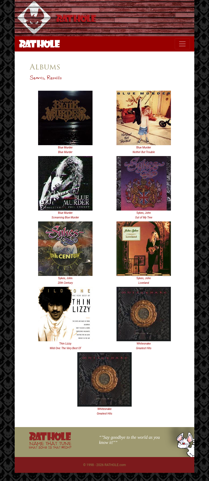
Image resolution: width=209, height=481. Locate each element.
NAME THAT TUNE (50, 445)
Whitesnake (144, 343)
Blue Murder (65, 147)
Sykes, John (144, 212)
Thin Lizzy (65, 343)
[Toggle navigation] (182, 43)
